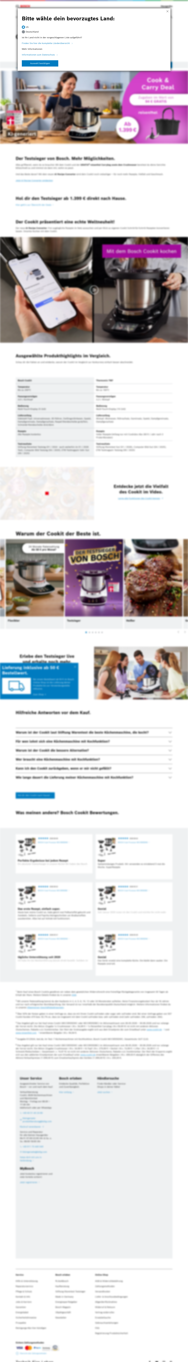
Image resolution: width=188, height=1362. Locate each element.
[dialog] (94, 681)
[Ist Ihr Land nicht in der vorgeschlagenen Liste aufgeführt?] (47, 43)
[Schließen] (167, 11)
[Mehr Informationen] (40, 54)
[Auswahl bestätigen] (40, 63)
